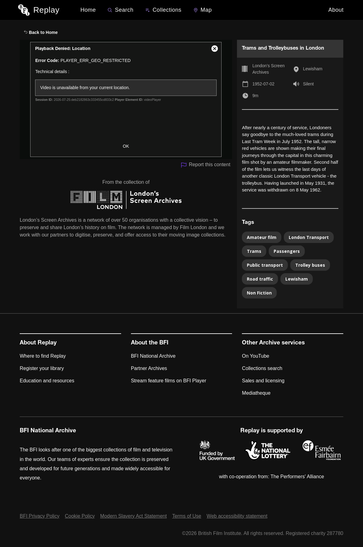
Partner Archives (149, 368)
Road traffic (260, 279)
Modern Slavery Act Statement (133, 516)
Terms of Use (186, 516)
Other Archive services (273, 343)
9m (255, 95)
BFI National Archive (153, 356)
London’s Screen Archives (268, 69)
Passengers (287, 251)
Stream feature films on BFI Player (168, 380)
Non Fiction (259, 293)
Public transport (265, 265)
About (336, 10)
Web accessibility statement (237, 516)
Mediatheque (256, 393)
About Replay (38, 343)
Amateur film (261, 237)
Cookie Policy (80, 516)
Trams (254, 251)
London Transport (309, 237)
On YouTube (255, 356)
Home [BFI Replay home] (88, 10)
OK (126, 146)
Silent (308, 83)
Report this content (205, 165)
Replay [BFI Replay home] (46, 9)
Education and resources (47, 380)
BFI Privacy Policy (39, 516)
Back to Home (41, 32)
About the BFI (150, 343)
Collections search (262, 368)
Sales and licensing (263, 380)
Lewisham (312, 68)
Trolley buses (310, 265)
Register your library (42, 368)
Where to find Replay (43, 356)
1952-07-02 (263, 83)
